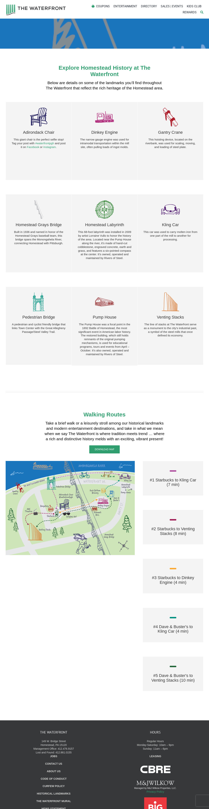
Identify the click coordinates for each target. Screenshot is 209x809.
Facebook (33, 146)
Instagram (49, 146)
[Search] (201, 12)
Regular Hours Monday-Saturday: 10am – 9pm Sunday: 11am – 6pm (155, 736)
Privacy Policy (155, 782)
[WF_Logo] (36, 5)
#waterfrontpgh (44, 142)
